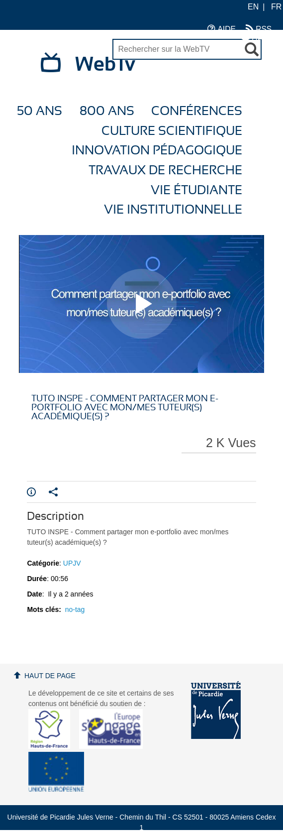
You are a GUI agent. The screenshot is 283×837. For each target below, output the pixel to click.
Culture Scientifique (171, 131)
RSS (259, 28)
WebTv (105, 65)
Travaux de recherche (165, 170)
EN (253, 6)
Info (31, 491)
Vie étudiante (196, 190)
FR (276, 6)
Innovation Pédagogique (157, 150)
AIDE (221, 28)
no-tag (75, 609)
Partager (53, 491)
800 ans (107, 111)
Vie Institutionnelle (173, 210)
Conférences (196, 111)
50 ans (39, 111)
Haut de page (50, 676)
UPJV (257, 38)
